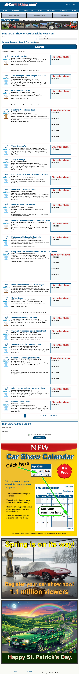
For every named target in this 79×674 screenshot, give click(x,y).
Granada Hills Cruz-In (20, 90)
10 (46, 416)
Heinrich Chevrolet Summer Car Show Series (30, 220)
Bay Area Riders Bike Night (23, 204)
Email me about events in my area (39, 434)
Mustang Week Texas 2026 (23, 110)
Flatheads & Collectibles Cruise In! (26, 237)
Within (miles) (43, 37)
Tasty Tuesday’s (18, 146)
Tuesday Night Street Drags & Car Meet (28, 75)
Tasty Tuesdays (18, 159)
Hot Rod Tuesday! (19, 56)
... (48, 416)
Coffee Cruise (17, 298)
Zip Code (5, 37)
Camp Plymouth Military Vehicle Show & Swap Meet (34, 252)
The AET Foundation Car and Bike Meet (28, 331)
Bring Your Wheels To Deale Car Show (28, 388)
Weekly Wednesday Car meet (24, 317)
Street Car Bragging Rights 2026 (25, 358)
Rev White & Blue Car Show (23, 189)
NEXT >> (53, 416)
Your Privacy (13, 671)
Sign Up (68, 4)
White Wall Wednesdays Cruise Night (27, 284)
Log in (73, 4)
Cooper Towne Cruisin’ (21, 402)
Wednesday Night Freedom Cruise (26, 344)
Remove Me (29, 671)
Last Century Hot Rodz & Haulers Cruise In (29, 174)
